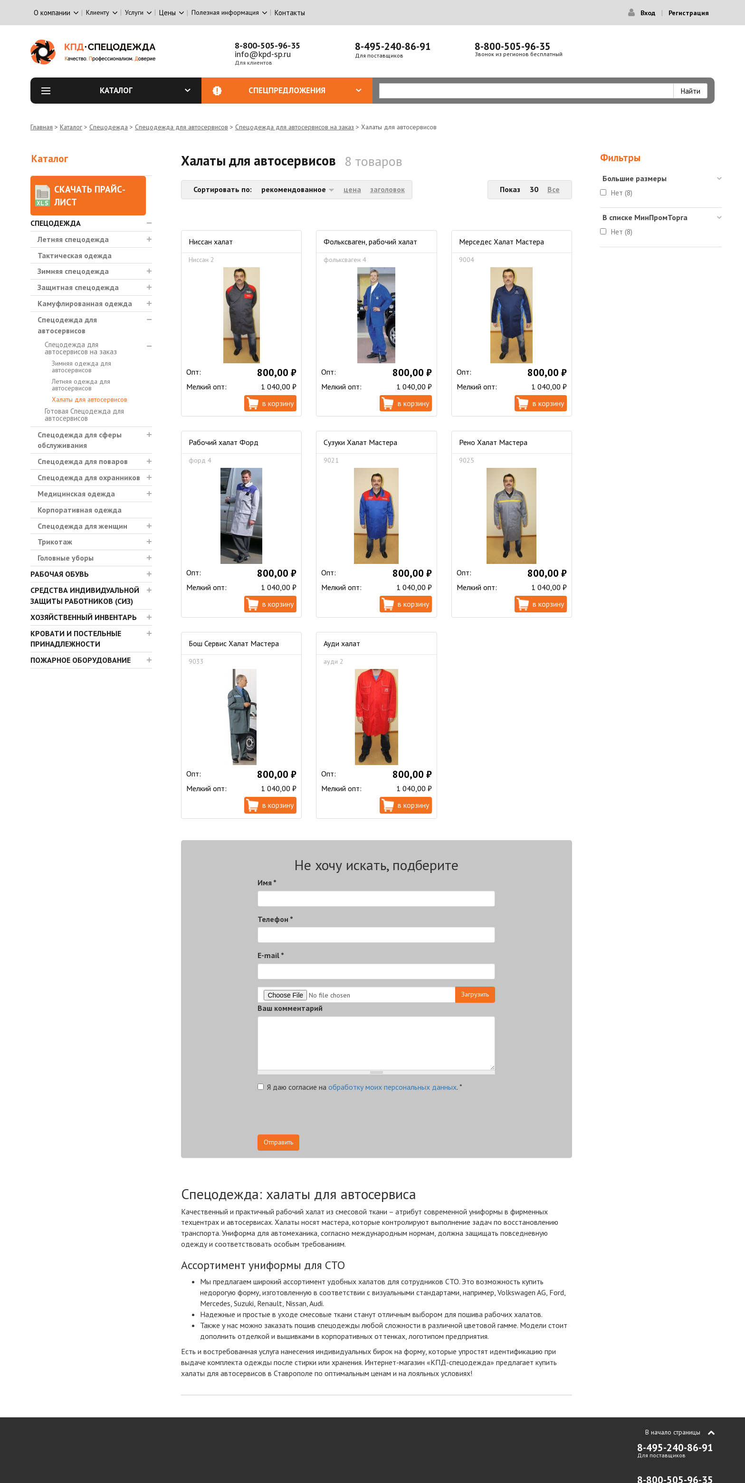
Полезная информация (225, 12)
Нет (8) (621, 192)
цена (352, 189)
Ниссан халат (211, 241)
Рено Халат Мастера (493, 442)
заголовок (387, 189)
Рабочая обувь (59, 574)
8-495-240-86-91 (393, 46)
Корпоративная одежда (80, 509)
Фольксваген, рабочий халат (370, 241)
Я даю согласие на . (360, 1087)
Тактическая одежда (75, 255)
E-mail (271, 955)
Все (553, 189)
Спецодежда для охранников (89, 477)
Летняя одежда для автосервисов (81, 384)
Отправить (278, 1142)
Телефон (275, 919)
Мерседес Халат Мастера (501, 241)
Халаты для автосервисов (89, 399)
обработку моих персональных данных (392, 1087)
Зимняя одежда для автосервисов (81, 366)
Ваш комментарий (290, 1008)
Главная (41, 127)
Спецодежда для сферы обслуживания (80, 440)
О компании (52, 12)
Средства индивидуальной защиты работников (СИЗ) (84, 595)
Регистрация (689, 13)
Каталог (145, 90)
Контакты (290, 12)
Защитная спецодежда (78, 287)
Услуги (134, 12)
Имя (267, 882)
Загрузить (475, 994)
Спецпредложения (305, 90)
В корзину (278, 403)
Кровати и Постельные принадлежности (75, 639)
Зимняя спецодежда (73, 271)
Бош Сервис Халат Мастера (234, 643)
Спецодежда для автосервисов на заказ (294, 127)
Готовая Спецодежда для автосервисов (84, 415)
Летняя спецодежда (73, 239)
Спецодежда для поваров (83, 461)
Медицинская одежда (76, 493)
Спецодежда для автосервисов (181, 127)
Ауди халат (342, 643)
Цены (167, 12)
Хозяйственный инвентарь (83, 617)
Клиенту (97, 12)
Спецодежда (108, 127)
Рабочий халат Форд (223, 442)
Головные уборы (66, 557)
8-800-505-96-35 (267, 45)
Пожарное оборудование (80, 660)
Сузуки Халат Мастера (360, 442)
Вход (647, 13)
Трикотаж (55, 541)
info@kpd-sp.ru (263, 53)
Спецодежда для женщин (82, 526)
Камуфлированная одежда (85, 303)
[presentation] (410, 1115)
